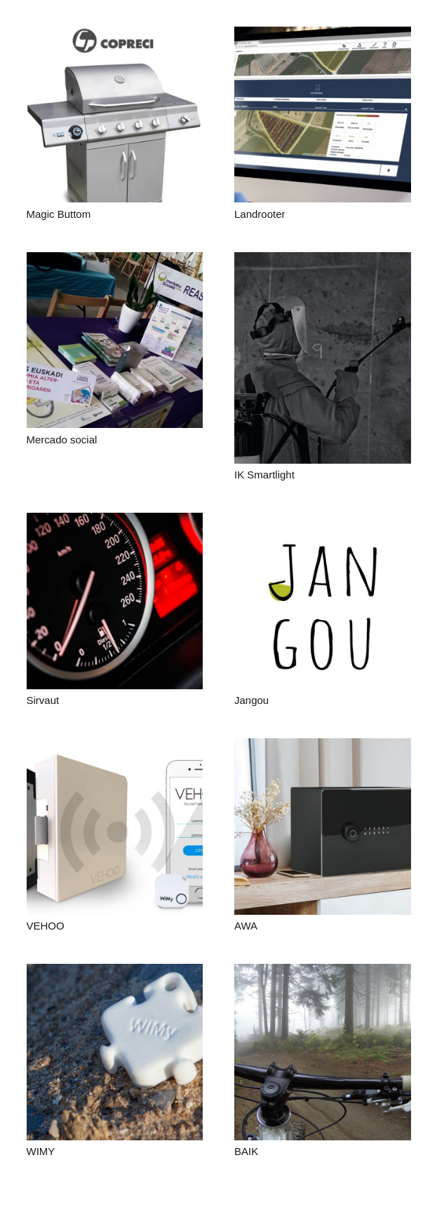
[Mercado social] (115, 340)
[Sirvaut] (115, 601)
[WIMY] (115, 1052)
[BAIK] (322, 1052)
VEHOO (46, 926)
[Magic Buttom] (115, 115)
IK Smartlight (264, 475)
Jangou (251, 700)
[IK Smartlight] (322, 358)
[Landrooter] (322, 115)
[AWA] (322, 826)
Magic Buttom (59, 214)
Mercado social (62, 439)
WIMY (41, 1151)
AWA (245, 926)
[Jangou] (322, 601)
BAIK (246, 1151)
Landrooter (259, 214)
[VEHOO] (115, 826)
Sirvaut (43, 700)
